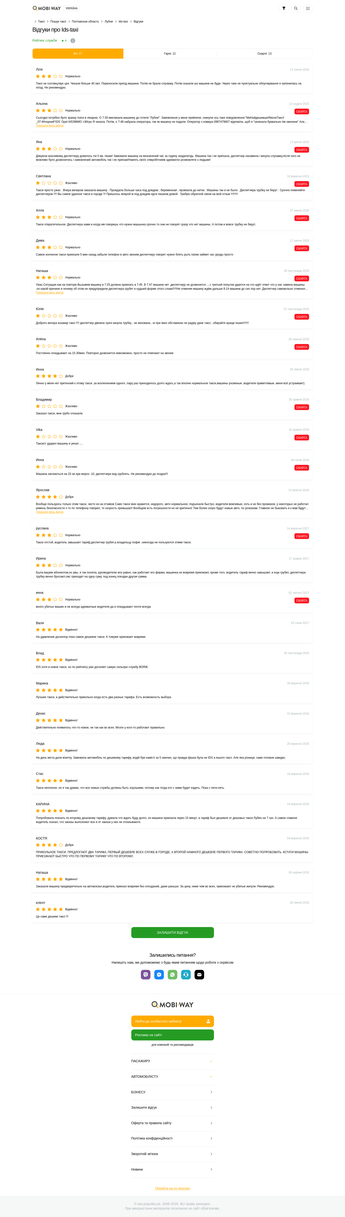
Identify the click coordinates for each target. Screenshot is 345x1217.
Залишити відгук (172, 932)
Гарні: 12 (170, 53)
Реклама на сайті (148, 1035)
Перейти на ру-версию (172, 1188)
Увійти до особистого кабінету (172, 1021)
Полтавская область (85, 21)
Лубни (109, 21)
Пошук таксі (58, 21)
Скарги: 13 (265, 53)
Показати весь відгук (49, 125)
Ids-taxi (123, 21)
